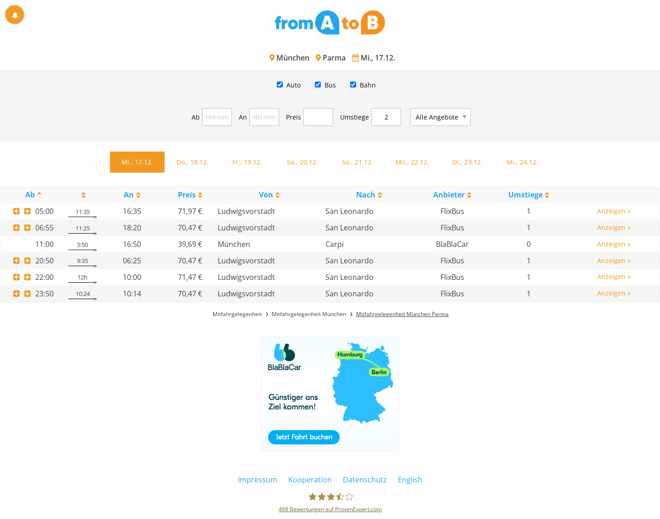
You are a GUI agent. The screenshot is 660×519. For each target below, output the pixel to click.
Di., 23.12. (467, 162)
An (243, 117)
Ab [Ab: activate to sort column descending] (30, 195)
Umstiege (354, 117)
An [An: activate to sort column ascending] (129, 195)
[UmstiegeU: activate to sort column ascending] (529, 195)
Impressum (257, 480)
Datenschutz (365, 480)
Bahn (368, 85)
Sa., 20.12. (302, 162)
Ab (196, 117)
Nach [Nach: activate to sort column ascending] (365, 195)
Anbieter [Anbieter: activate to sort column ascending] (449, 195)
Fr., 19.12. (247, 162)
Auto (293, 85)
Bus (330, 85)
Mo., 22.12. (412, 162)
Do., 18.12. (192, 162)
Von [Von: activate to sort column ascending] (266, 195)
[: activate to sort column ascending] (82, 195)
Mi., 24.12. (522, 162)
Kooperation (310, 480)
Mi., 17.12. (137, 162)
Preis (293, 117)
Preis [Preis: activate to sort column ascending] (187, 195)
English (410, 480)
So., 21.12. (357, 162)
